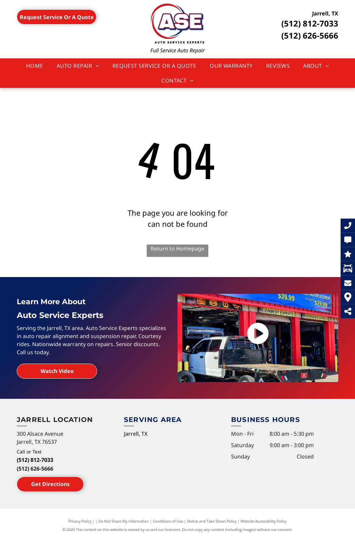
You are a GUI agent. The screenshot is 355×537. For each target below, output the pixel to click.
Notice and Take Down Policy (212, 521)
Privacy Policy (79, 521)
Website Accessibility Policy (263, 521)
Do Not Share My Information (123, 521)
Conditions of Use (168, 521)
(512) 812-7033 (309, 23)
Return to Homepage (177, 248)
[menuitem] (34, 65)
